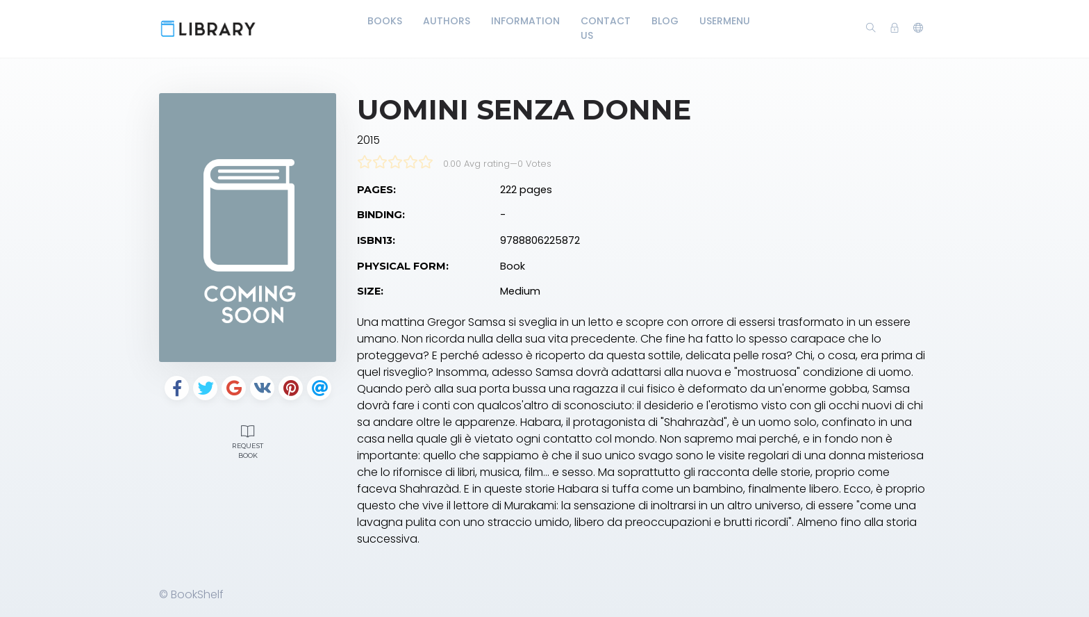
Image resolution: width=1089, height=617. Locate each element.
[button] (918, 28)
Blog (665, 21)
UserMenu (724, 21)
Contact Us (606, 28)
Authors (446, 21)
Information (525, 21)
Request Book (247, 440)
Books (384, 21)
